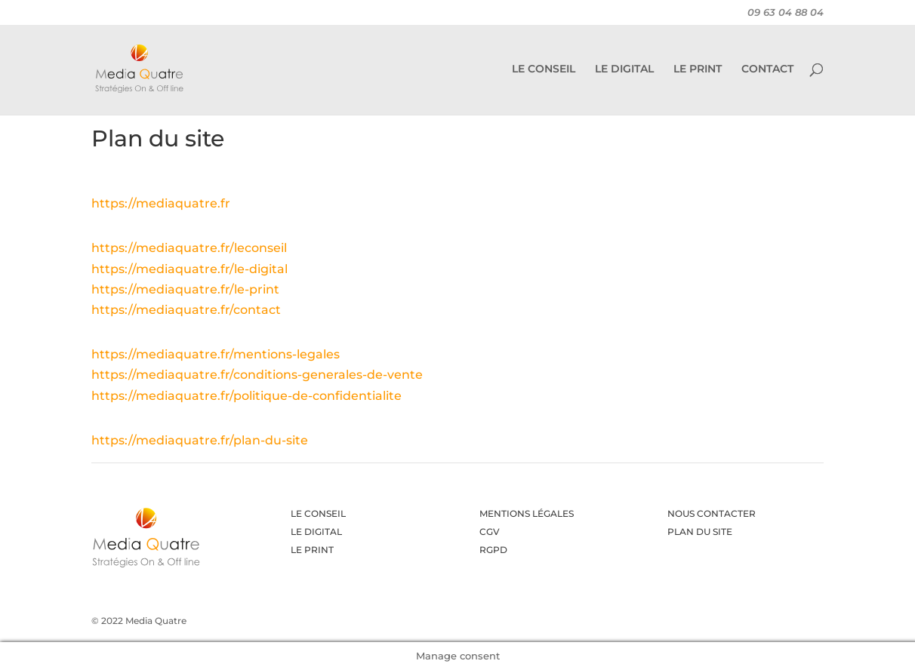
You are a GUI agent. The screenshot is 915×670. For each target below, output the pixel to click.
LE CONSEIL (543, 69)
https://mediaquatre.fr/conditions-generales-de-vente (257, 374)
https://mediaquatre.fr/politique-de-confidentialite (246, 396)
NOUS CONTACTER (711, 513)
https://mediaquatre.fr (160, 203)
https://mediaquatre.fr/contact (186, 310)
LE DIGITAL (624, 69)
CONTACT (767, 69)
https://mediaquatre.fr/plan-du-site (199, 440)
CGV (489, 531)
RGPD (493, 549)
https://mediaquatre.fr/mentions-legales (215, 354)
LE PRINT (697, 69)
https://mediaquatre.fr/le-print (185, 289)
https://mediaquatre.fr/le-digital (189, 269)
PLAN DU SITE (699, 531)
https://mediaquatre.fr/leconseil (189, 248)
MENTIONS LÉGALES (526, 513)
